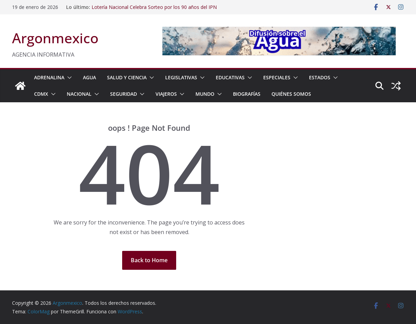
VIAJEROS (166, 94)
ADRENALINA (49, 77)
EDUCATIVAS (230, 77)
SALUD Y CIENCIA (127, 77)
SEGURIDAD (123, 94)
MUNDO (204, 94)
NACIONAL (79, 94)
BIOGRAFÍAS (246, 94)
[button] (68, 77)
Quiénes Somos (291, 94)
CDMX (41, 94)
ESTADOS (319, 77)
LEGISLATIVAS (181, 77)
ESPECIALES (276, 77)
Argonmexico (55, 37)
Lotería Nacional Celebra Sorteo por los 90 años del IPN (154, 7)
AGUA (89, 77)
